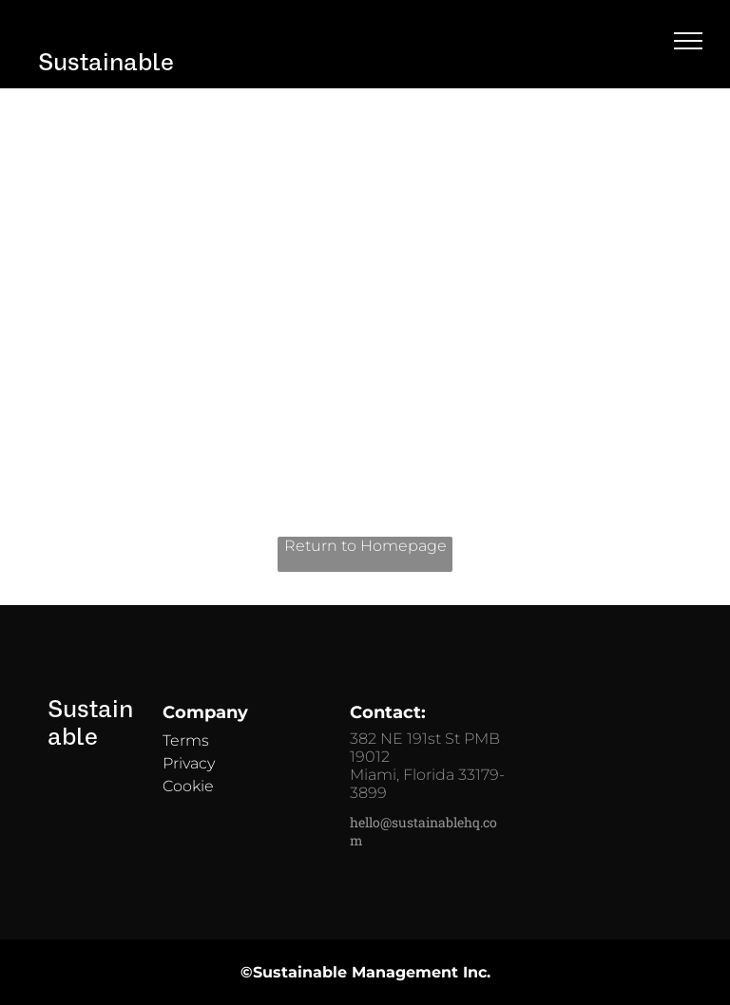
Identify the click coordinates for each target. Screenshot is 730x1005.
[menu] (688, 41)
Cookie (188, 786)
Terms (186, 740)
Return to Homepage (365, 546)
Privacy (189, 763)
